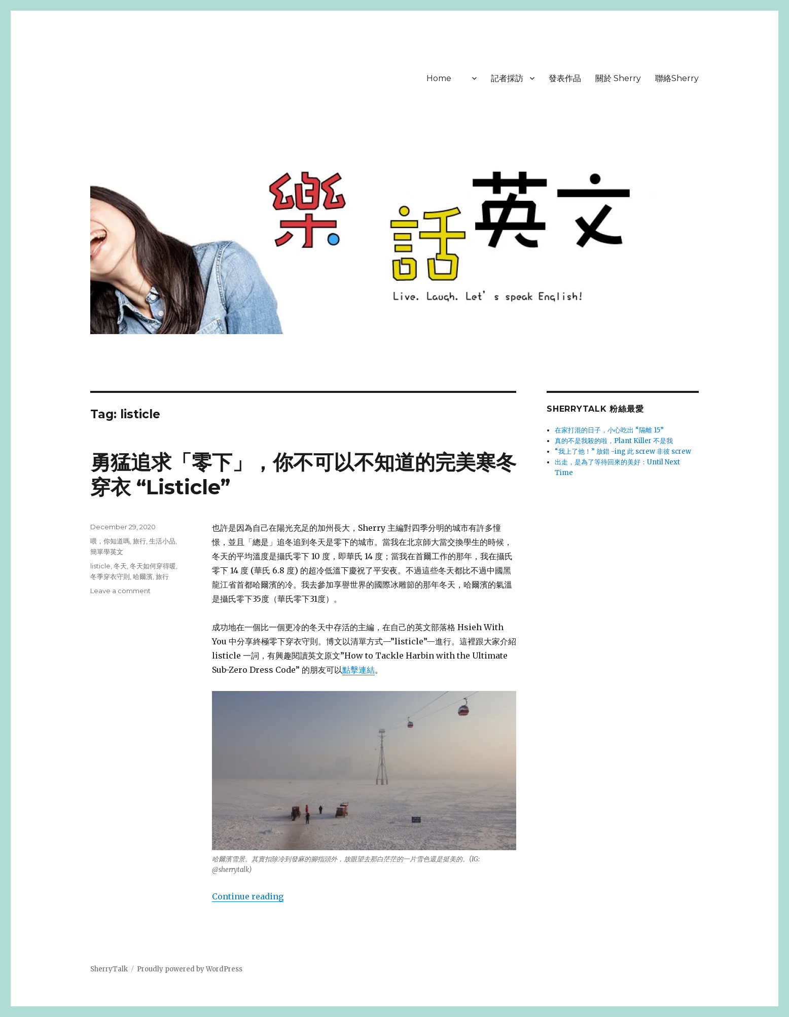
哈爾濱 (143, 576)
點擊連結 (358, 670)
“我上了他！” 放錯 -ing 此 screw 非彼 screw (623, 451)
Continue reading (247, 896)
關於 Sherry (618, 78)
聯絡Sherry (677, 78)
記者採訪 (507, 78)
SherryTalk (109, 969)
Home (438, 78)
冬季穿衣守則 (110, 576)
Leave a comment (120, 591)
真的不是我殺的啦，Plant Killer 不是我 (614, 441)
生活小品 (162, 541)
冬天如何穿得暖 (153, 566)
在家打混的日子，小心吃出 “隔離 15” (609, 430)
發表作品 (565, 78)
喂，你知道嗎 (110, 541)
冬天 (120, 566)
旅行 (139, 541)
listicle (100, 566)
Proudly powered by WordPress (189, 969)
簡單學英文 (106, 552)
